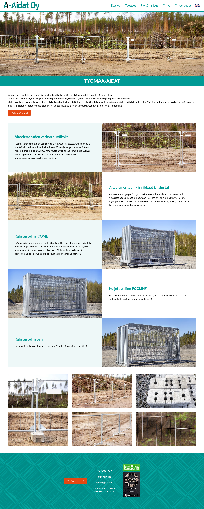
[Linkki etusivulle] (21, 5)
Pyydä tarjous (149, 5)
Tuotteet (130, 5)
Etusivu (115, 5)
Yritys (166, 5)
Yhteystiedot (183, 5)
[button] (201, 43)
